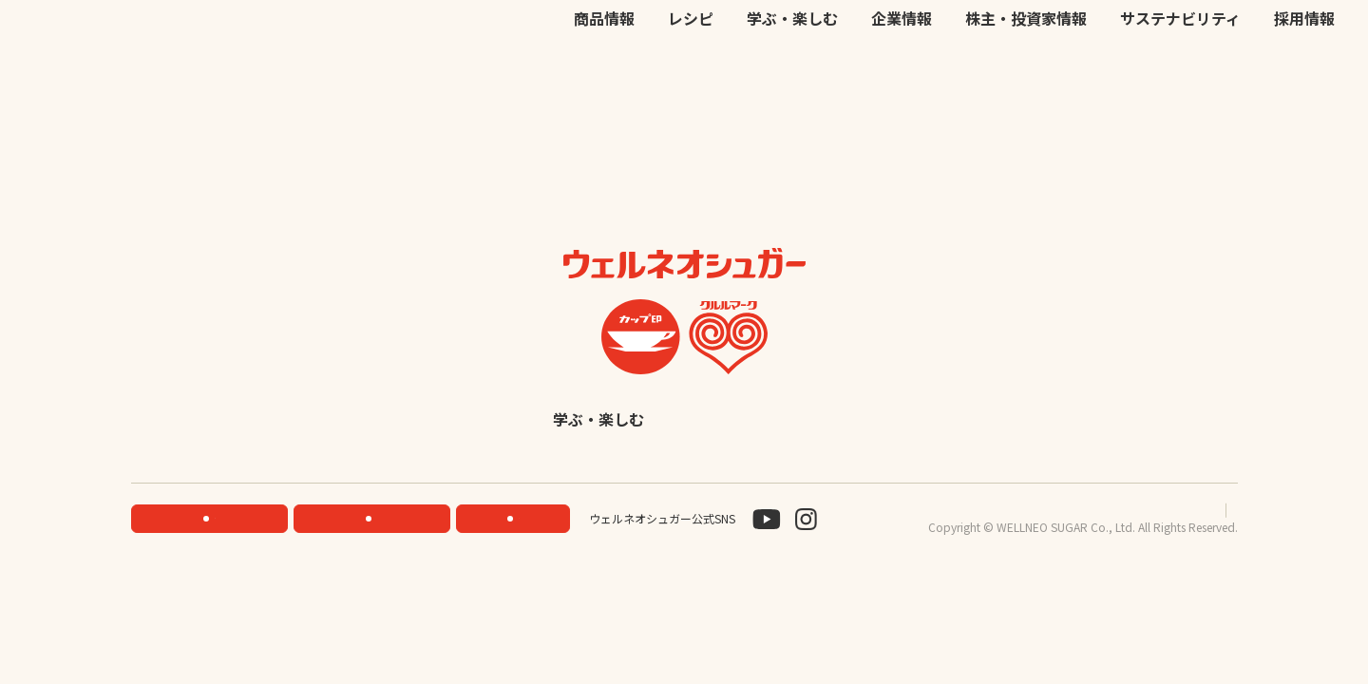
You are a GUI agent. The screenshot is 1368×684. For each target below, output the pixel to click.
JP (1054, 37)
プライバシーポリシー (1090, 557)
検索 (1243, 39)
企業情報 (901, 78)
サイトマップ (1203, 557)
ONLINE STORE (377, 566)
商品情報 (604, 78)
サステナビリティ (1180, 78)
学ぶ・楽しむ (792, 78)
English (832, 466)
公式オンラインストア (865, 37)
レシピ (690, 78)
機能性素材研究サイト (729, 37)
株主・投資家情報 (1026, 78)
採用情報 (1304, 78)
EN (1080, 37)
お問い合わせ (979, 37)
